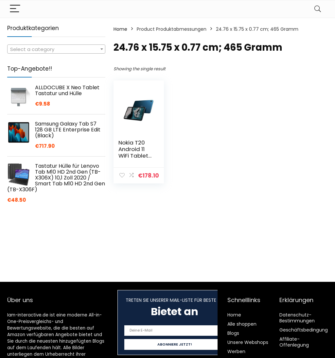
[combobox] (56, 49)
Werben (236, 351)
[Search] (318, 9)
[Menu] (15, 9)
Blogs (233, 333)
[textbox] (56, 49)
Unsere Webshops (247, 342)
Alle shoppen (241, 324)
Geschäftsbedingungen (306, 330)
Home (120, 29)
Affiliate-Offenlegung (294, 342)
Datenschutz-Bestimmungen (297, 318)
